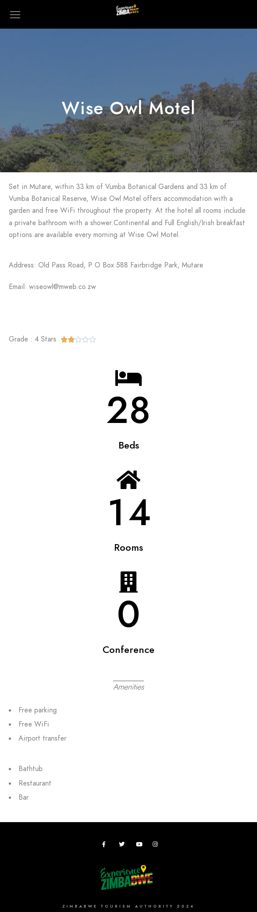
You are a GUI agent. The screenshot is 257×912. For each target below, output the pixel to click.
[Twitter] (123, 846)
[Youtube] (140, 846)
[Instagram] (157, 846)
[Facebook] (106, 846)
